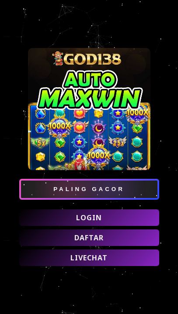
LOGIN (89, 217)
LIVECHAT (89, 258)
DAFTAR (89, 237)
